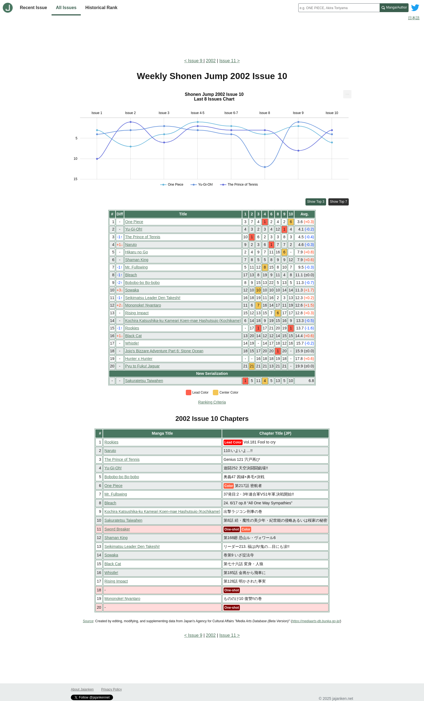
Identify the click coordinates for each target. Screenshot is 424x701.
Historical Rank (101, 7)
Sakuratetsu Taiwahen (144, 380)
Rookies (132, 328)
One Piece (134, 222)
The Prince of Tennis (142, 237)
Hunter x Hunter (138, 358)
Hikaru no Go (136, 252)
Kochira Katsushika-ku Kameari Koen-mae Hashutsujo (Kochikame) (183, 320)
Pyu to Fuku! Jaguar (142, 366)
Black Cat (133, 336)
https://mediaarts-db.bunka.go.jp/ (316, 621)
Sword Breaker (117, 529)
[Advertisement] (212, 38)
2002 (211, 60)
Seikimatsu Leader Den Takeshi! (153, 298)
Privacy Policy (111, 689)
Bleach (131, 275)
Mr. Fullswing (136, 267)
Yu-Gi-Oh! (133, 229)
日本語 (414, 18)
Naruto (131, 244)
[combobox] (339, 7)
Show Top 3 (315, 202)
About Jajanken (82, 689)
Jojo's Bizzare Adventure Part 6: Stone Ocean (164, 351)
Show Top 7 (338, 202)
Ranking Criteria (212, 402)
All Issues (66, 7)
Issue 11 (227, 60)
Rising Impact (137, 313)
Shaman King (136, 260)
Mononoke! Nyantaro (143, 305)
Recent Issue (33, 7)
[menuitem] (347, 94)
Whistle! (132, 343)
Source (88, 621)
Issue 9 (195, 60)
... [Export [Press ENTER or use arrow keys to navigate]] (347, 93)
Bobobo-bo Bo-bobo (142, 282)
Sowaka (132, 290)
